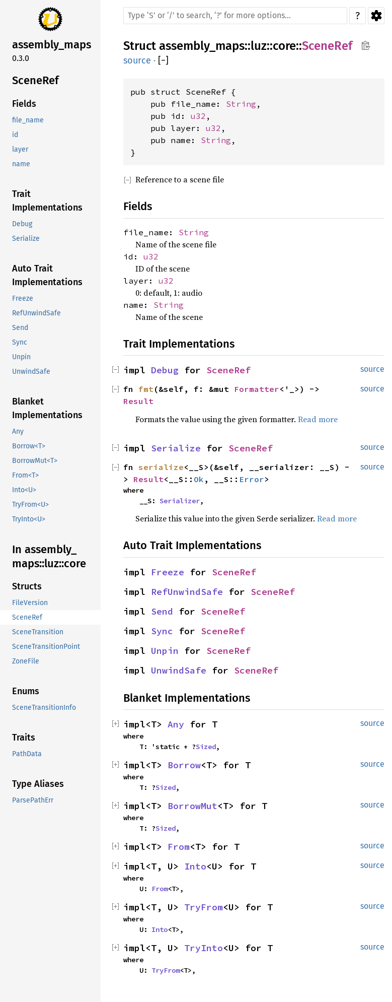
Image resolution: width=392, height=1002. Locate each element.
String (241, 104)
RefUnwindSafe (187, 591)
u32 (198, 116)
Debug (165, 370)
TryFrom (203, 907)
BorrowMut (192, 806)
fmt (145, 389)
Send (162, 611)
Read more (318, 419)
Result (138, 401)
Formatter (256, 389)
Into (195, 866)
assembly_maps (202, 46)
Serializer (180, 500)
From (179, 846)
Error (251, 479)
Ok (199, 479)
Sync (162, 631)
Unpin (165, 650)
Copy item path (365, 45)
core (284, 46)
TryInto (203, 948)
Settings (376, 15)
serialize (161, 467)
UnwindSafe (178, 670)
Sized (206, 746)
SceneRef (327, 46)
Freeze (167, 572)
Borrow (184, 765)
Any (176, 724)
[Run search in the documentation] (235, 15)
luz (259, 46)
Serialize (176, 448)
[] (163, 60)
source (137, 60)
